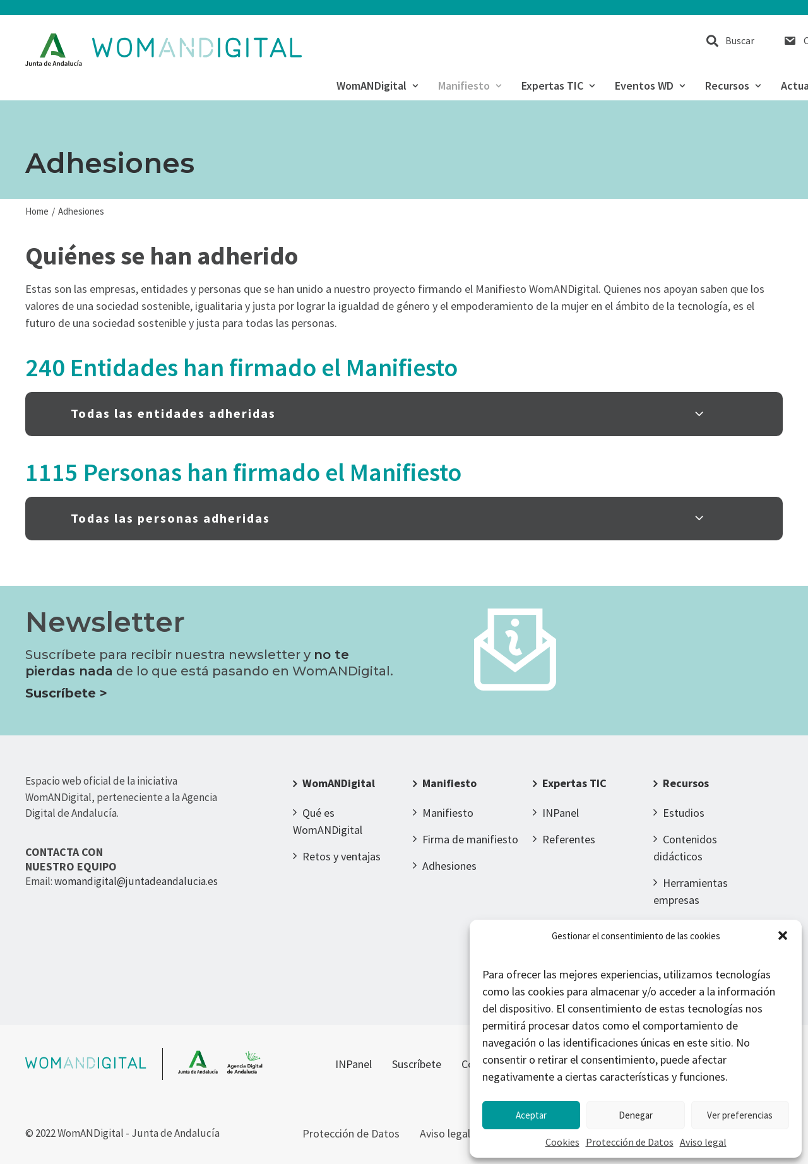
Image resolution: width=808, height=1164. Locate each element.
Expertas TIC (558, 86)
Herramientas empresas (690, 891)
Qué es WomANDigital (327, 821)
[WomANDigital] (163, 49)
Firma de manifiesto (470, 839)
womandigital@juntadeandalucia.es (136, 881)
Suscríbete (416, 1064)
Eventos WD (650, 86)
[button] (782, 935)
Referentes (568, 839)
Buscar (739, 40)
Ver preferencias (740, 1115)
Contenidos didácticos (685, 848)
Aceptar (531, 1115)
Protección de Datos (630, 1142)
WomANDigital (377, 86)
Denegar (636, 1115)
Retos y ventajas (341, 856)
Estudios (683, 812)
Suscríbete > (66, 693)
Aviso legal (703, 1142)
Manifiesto (469, 86)
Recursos (733, 86)
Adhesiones (449, 865)
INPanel (560, 812)
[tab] (404, 414)
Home (37, 211)
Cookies (562, 1142)
